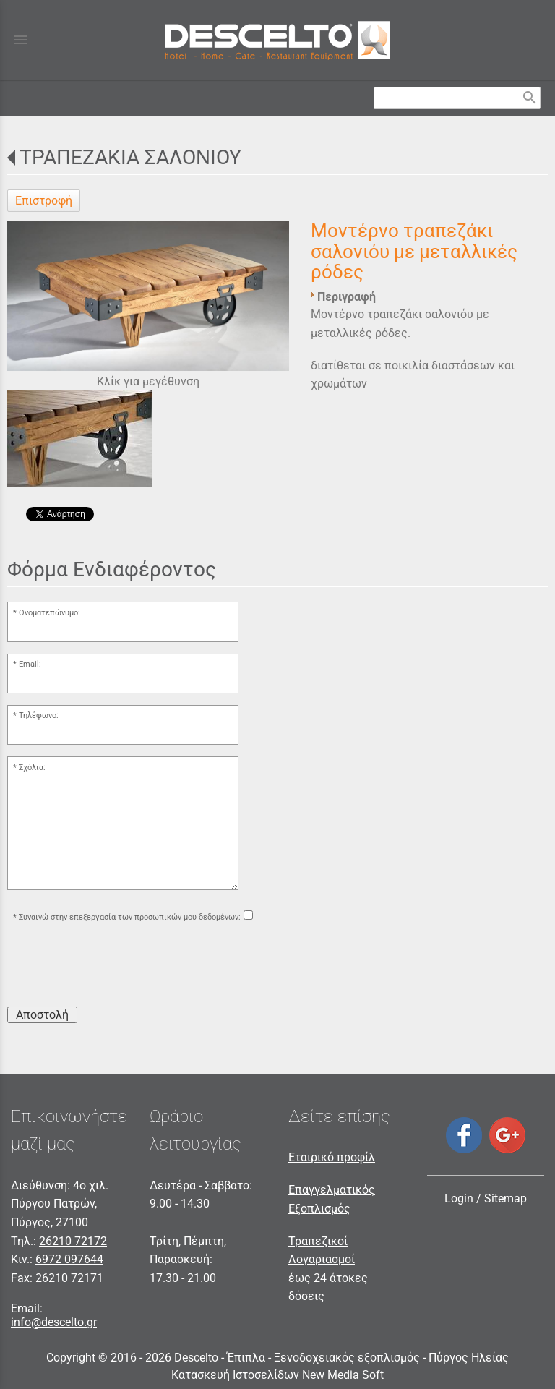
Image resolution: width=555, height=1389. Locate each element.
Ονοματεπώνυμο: (49, 612)
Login (458, 1198)
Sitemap (505, 1198)
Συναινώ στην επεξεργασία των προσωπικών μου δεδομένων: (130, 917)
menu (20, 39)
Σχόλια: (32, 767)
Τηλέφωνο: (39, 715)
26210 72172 (73, 1241)
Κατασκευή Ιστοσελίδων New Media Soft (277, 1375)
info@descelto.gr (54, 1322)
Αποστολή (42, 1015)
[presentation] (117, 967)
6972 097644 (69, 1259)
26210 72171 (69, 1278)
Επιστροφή (43, 201)
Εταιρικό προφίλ (331, 1157)
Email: (30, 664)
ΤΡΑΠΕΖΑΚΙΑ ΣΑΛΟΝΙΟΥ (130, 157)
